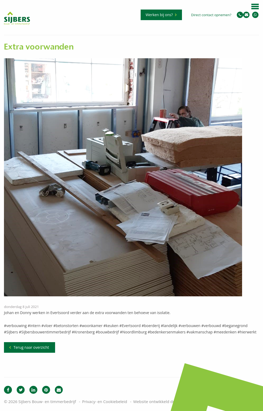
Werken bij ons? (159, 14)
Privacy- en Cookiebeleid (104, 401)
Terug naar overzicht (31, 347)
